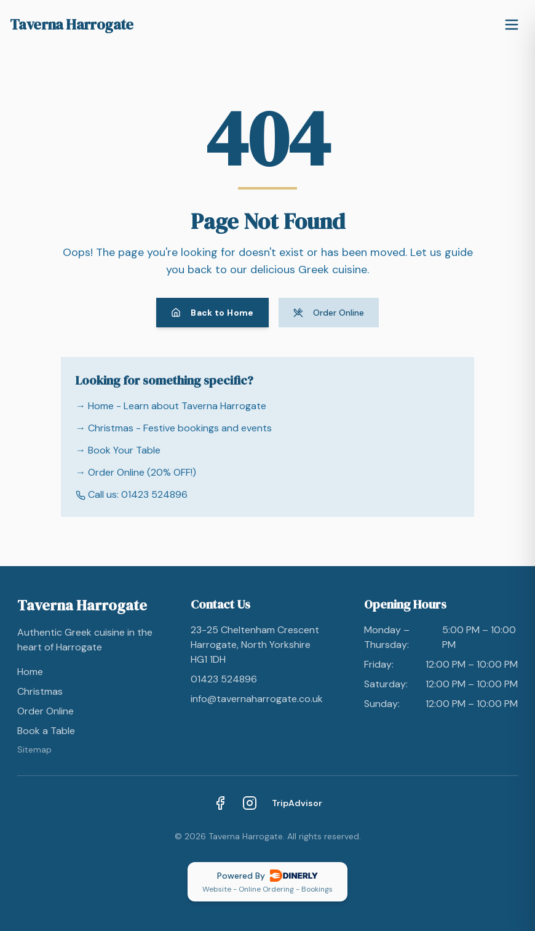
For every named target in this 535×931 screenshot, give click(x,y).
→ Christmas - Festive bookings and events (174, 428)
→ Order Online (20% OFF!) (136, 472)
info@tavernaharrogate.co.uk (257, 698)
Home (30, 671)
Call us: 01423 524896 (132, 494)
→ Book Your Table (118, 450)
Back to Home (212, 312)
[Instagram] (249, 803)
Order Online (328, 312)
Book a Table (46, 730)
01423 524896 (224, 679)
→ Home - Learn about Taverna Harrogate (171, 405)
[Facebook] (220, 803)
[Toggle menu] (511, 24)
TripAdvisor (297, 803)
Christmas (40, 691)
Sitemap (34, 749)
